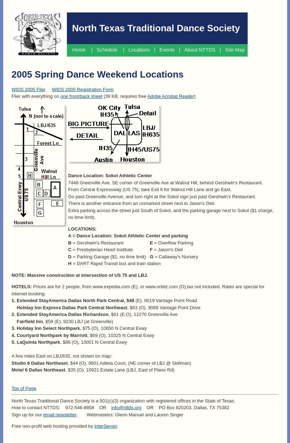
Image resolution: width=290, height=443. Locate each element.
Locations (139, 50)
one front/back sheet (81, 96)
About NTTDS (199, 50)
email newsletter (59, 414)
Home (79, 50)
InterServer (105, 426)
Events (167, 50)
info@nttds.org (126, 407)
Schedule (108, 50)
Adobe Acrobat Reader (170, 96)
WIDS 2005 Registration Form (83, 89)
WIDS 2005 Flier (29, 89)
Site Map (235, 50)
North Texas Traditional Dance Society (156, 28)
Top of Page (24, 388)
